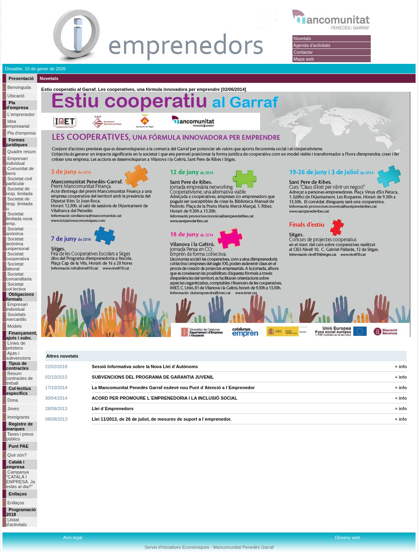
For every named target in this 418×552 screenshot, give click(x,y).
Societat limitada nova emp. (19, 218)
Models (14, 326)
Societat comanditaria (19, 276)
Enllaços (15, 502)
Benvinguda (19, 87)
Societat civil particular (19, 181)
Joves (13, 408)
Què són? (17, 455)
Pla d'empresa (21, 133)
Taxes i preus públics (20, 436)
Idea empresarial (17, 124)
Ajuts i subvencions (18, 355)
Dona (12, 400)
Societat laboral (14, 266)
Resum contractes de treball (19, 378)
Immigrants (18, 417)
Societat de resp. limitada (19, 191)
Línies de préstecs (15, 345)
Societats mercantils (16, 317)
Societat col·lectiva (15, 286)
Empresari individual (16, 161)
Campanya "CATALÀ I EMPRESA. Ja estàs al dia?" (20, 479)
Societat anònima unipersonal (17, 243)
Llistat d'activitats (16, 522)
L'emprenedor (21, 114)
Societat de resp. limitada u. (19, 203)
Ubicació (15, 95)
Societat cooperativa (17, 256)
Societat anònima (14, 231)
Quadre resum (21, 151)
